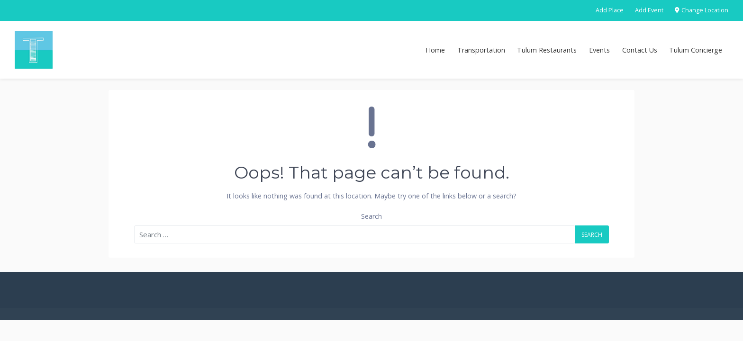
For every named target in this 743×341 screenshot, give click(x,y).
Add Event (649, 10)
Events (599, 49)
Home (435, 49)
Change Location (701, 10)
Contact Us (639, 49)
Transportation (481, 49)
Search (371, 216)
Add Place (610, 10)
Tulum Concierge (695, 49)
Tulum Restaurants (547, 49)
